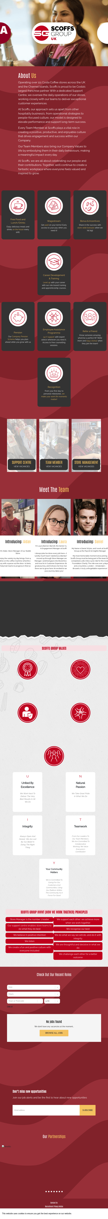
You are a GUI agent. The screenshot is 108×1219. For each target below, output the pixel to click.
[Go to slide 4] (54, 1191)
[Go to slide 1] (46, 1191)
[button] (22, 445)
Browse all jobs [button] (54, 1033)
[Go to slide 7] (62, 1191)
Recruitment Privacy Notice (54, 1206)
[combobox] (8, 987)
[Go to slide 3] (51, 1191)
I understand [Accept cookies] (96, 1214)
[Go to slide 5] (56, 1191)
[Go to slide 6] (59, 1191)
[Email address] (46, 1110)
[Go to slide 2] (48, 1191)
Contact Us (54, 1202)
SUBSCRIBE (87, 1110)
